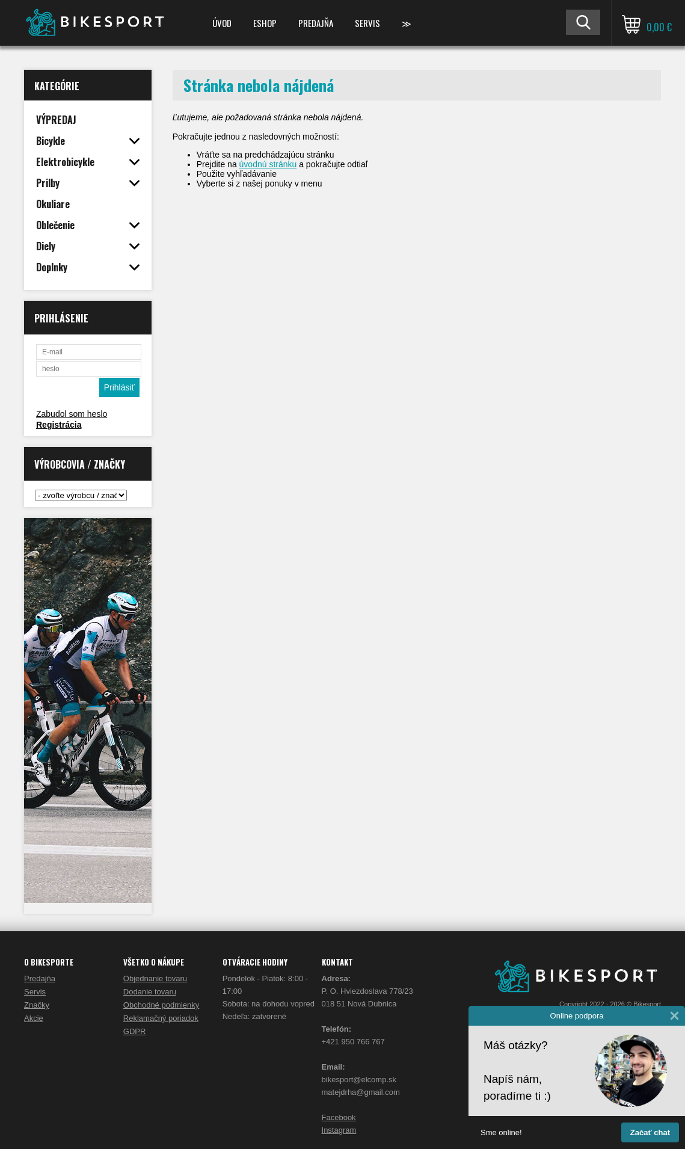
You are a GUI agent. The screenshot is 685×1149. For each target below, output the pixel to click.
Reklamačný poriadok (160, 1018)
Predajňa (315, 22)
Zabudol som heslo (71, 414)
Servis (367, 22)
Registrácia (58, 425)
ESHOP (265, 22)
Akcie (33, 1018)
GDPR (134, 1031)
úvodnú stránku (268, 164)
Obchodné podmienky (161, 1004)
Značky (36, 1004)
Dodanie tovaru (149, 991)
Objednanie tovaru (155, 978)
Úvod (222, 22)
